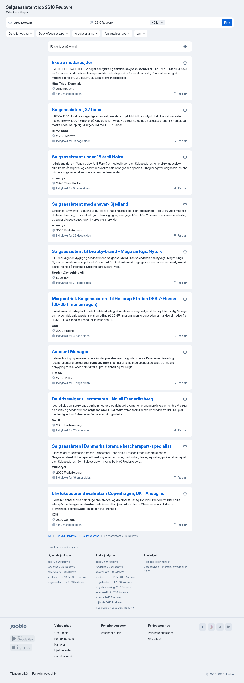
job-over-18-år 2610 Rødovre (112, 592)
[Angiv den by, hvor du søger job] (127, 22)
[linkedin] (228, 627)
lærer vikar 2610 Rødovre (62, 571)
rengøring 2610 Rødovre (61, 566)
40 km (158, 22)
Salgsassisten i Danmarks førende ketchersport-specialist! (112, 446)
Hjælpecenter (63, 650)
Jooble (229, 674)
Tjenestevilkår (19, 673)
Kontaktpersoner (65, 638)
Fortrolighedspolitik (44, 673)
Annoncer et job (111, 633)
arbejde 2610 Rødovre (108, 597)
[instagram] (211, 627)
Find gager (154, 638)
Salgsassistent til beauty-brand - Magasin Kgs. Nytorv (107, 251)
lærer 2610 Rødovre (59, 561)
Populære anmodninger (64, 547)
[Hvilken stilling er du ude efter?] (46, 22)
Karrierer (59, 644)
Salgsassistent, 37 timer (77, 109)
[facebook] (202, 627)
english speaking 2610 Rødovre (113, 587)
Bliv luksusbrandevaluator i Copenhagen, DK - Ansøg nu (108, 493)
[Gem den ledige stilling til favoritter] (185, 63)
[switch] (186, 46)
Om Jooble (61, 633)
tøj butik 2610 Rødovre (109, 602)
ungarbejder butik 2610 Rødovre (66, 582)
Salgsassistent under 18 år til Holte (87, 157)
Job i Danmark (63, 656)
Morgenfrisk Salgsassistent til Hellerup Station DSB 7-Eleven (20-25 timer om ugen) (114, 301)
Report (180, 94)
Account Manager (70, 351)
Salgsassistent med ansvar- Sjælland (90, 204)
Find (227, 22)
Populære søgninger (160, 633)
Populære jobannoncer (157, 561)
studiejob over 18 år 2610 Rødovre (67, 577)
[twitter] (220, 627)
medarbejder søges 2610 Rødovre (115, 607)
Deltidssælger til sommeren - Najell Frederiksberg (102, 399)
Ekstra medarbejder (72, 62)
